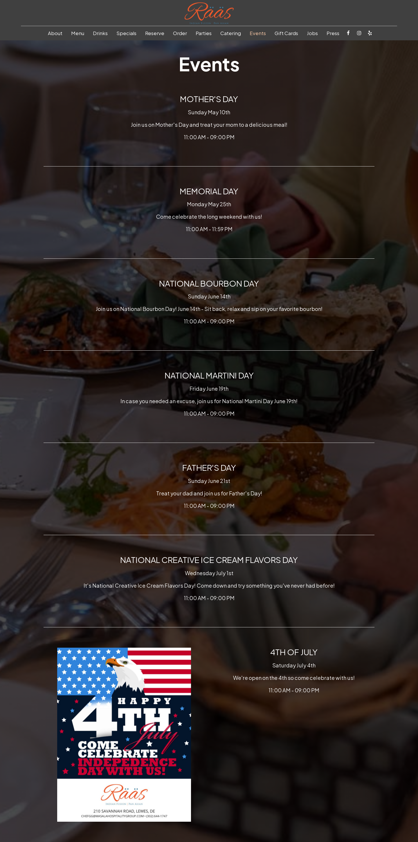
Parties (204, 33)
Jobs (312, 33)
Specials (126, 33)
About (55, 33)
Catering (230, 33)
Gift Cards (286, 33)
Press (333, 33)
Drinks (100, 33)
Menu (77, 33)
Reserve (154, 33)
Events (258, 33)
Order (180, 33)
